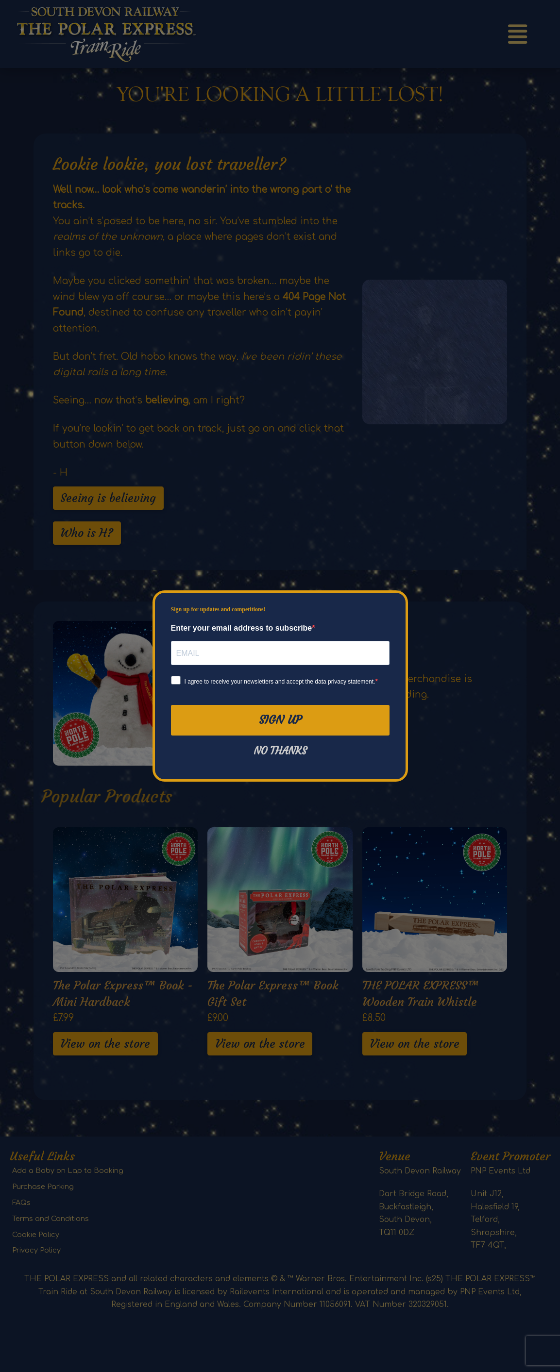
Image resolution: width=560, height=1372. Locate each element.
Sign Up (280, 720)
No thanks (280, 751)
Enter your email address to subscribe (241, 628)
